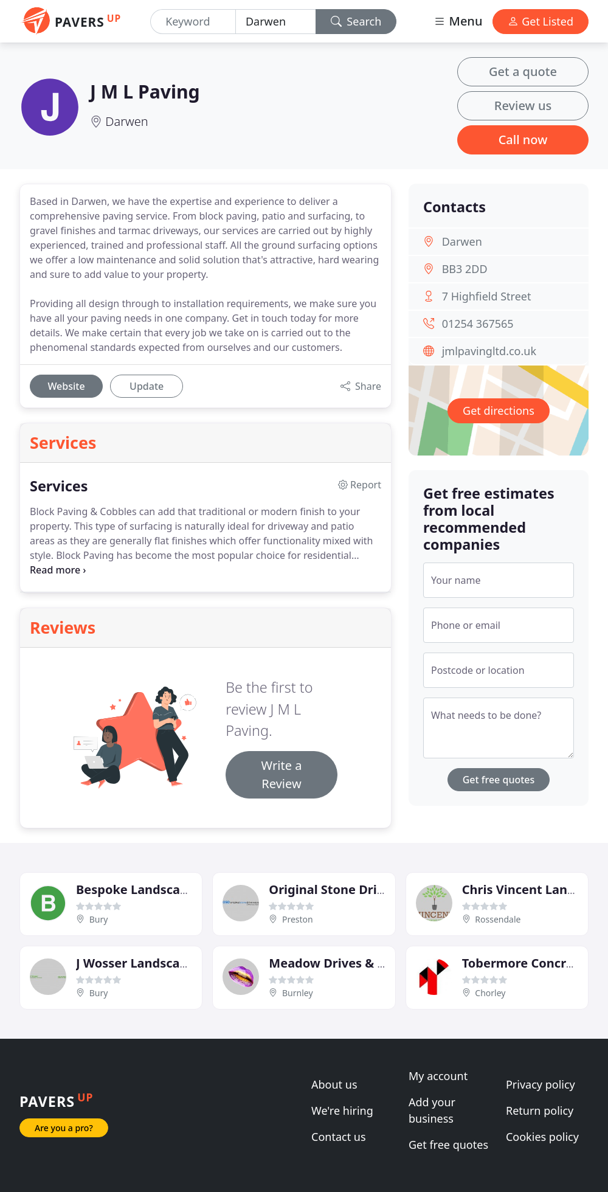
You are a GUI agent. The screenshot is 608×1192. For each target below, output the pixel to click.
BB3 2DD (465, 269)
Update (147, 386)
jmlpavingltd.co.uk (489, 351)
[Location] (275, 21)
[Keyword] (193, 21)
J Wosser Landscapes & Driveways (177, 963)
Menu (458, 21)
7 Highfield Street (486, 296)
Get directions (498, 410)
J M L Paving (145, 91)
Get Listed (540, 21)
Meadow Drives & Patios (342, 963)
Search (356, 21)
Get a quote (523, 71)
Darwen (126, 121)
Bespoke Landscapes (138, 889)
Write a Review (281, 774)
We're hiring (342, 1110)
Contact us (338, 1136)
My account (438, 1076)
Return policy (539, 1110)
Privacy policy (540, 1084)
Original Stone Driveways (345, 889)
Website (66, 386)
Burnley (297, 993)
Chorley (490, 993)
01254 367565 (478, 323)
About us (334, 1084)
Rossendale (497, 919)
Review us (522, 105)
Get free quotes (499, 779)
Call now (523, 139)
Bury (98, 919)
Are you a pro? (64, 1128)
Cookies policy (542, 1136)
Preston (297, 919)
